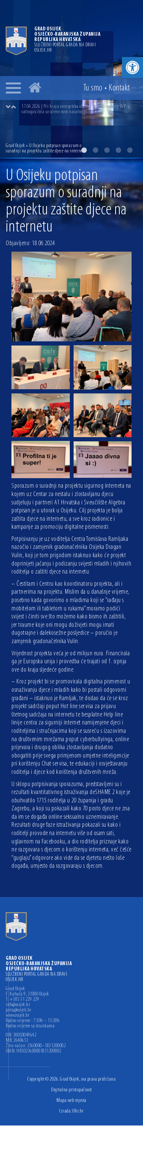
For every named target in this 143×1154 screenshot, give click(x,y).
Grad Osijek (15, 146)
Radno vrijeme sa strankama (30, 1026)
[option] (79, 109)
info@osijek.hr (18, 1005)
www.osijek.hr (18, 1015)
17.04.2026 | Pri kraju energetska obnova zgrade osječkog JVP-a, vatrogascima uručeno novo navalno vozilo (76, 109)
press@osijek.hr (19, 1010)
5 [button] (129, 150)
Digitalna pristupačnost (71, 1090)
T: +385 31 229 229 (22, 999)
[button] (132, 67)
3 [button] (107, 150)
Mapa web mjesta (71, 1100)
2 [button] (95, 150)
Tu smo (93, 88)
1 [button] (84, 150)
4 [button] (118, 150)
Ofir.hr (78, 1111)
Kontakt (119, 88)
